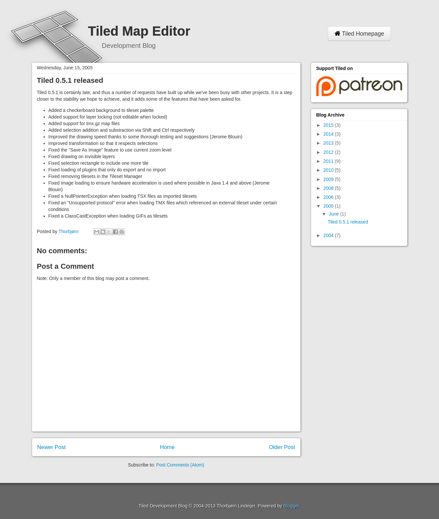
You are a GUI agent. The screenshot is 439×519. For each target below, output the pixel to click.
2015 (329, 125)
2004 (329, 235)
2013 (329, 143)
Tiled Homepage (359, 33)
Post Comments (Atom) (180, 464)
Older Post (282, 447)
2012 (329, 152)
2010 (329, 170)
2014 (329, 134)
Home (167, 447)
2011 (329, 161)
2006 (329, 197)
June (334, 214)
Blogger (291, 505)
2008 (329, 188)
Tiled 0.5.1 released (348, 222)
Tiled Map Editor (139, 31)
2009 (329, 179)
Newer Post (51, 447)
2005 (329, 206)
